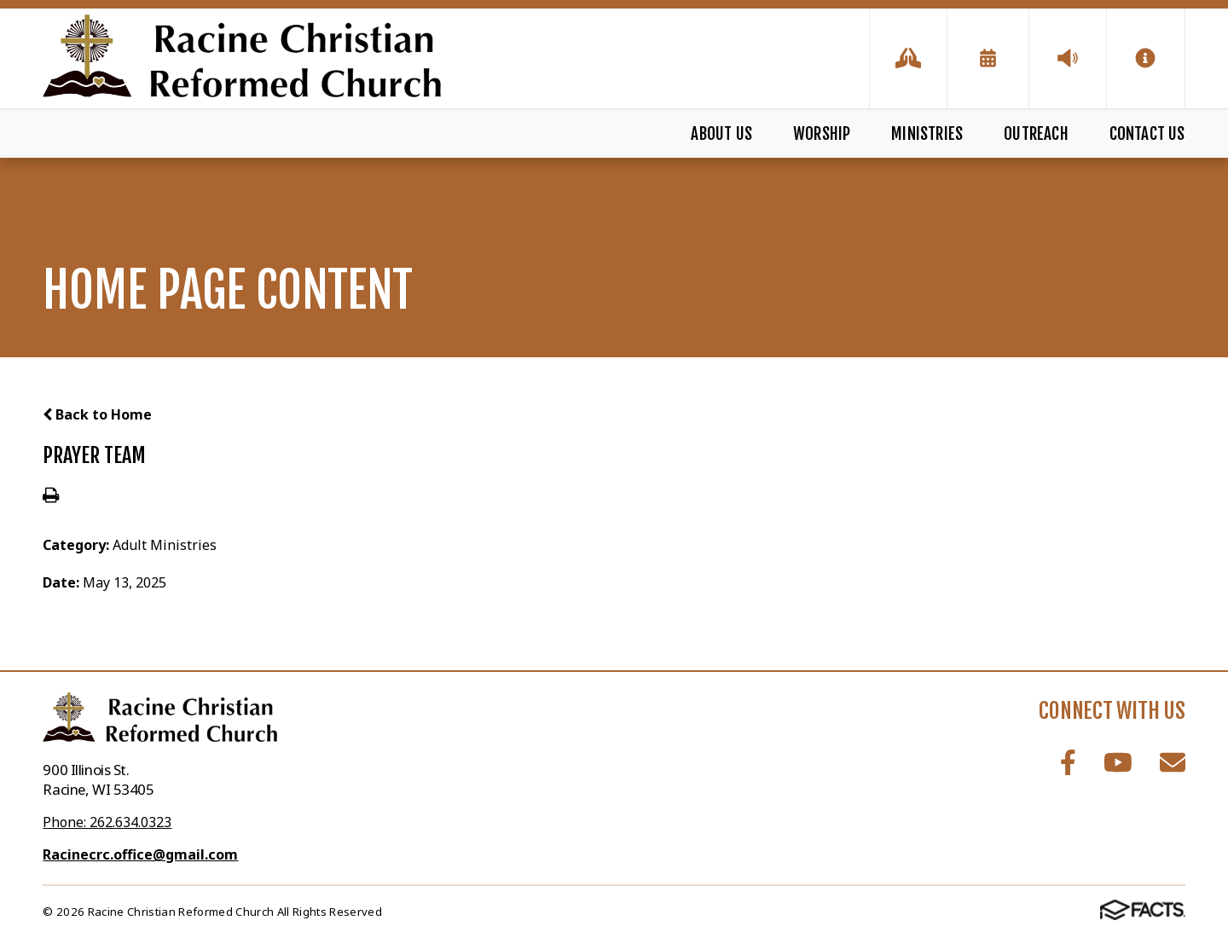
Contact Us (1147, 134)
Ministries (927, 134)
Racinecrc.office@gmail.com (140, 854)
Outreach (1036, 134)
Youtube (1117, 762)
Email (1172, 762)
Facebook (1068, 762)
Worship (821, 134)
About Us (721, 134)
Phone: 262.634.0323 (107, 822)
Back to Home (97, 414)
